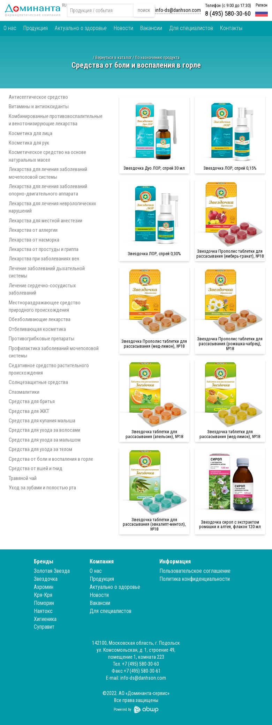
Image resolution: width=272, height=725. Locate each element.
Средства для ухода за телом (40, 449)
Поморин (44, 603)
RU (64, 5)
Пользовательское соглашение (195, 571)
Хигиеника (45, 619)
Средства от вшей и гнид (35, 468)
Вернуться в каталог (113, 57)
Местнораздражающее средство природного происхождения (45, 306)
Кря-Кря (43, 595)
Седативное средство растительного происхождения (49, 369)
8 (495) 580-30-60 (228, 13)
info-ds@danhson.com (178, 10)
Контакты (231, 28)
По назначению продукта (157, 57)
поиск (144, 10)
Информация (175, 561)
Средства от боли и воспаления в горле (51, 459)
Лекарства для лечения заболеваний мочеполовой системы (48, 173)
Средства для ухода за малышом (45, 440)
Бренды (43, 561)
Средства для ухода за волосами (44, 430)
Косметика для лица (30, 133)
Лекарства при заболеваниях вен (44, 259)
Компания (102, 561)
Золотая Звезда (52, 571)
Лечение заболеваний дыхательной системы (47, 272)
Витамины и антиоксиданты (39, 106)
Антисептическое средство (38, 97)
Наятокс (43, 611)
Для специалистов (191, 28)
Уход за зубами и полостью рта (42, 487)
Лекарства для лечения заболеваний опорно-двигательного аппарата (48, 190)
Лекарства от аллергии (33, 230)
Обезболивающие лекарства (39, 319)
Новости (123, 28)
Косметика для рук (29, 143)
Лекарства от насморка (34, 240)
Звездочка (46, 579)
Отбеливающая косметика (37, 329)
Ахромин (43, 587)
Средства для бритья (32, 401)
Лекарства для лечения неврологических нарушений (52, 207)
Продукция (35, 28)
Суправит (44, 626)
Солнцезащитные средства (38, 382)
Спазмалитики (24, 392)
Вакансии (151, 28)
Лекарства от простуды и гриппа (43, 249)
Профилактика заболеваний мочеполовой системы (54, 352)
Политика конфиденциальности (194, 579)
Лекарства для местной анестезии (45, 220)
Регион (261, 5)
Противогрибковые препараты (41, 338)
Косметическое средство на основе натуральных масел (47, 156)
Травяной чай (23, 478)
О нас (9, 28)
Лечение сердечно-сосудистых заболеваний (42, 289)
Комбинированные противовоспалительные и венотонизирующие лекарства (56, 120)
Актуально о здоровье (81, 28)
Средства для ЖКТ (29, 411)
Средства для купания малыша (42, 420)
